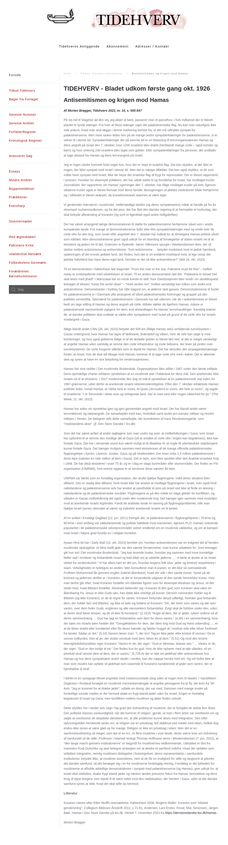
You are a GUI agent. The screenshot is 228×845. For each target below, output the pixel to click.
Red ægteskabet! (22, 237)
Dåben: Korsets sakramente (101, 73)
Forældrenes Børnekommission (23, 274)
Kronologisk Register (25, 140)
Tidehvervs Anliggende (79, 46)
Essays (14, 171)
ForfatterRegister (22, 132)
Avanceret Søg (20, 156)
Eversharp (17, 206)
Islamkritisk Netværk (25, 254)
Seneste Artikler (21, 123)
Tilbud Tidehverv (22, 90)
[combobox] (32, 289)
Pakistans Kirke (21, 245)
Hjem (67, 73)
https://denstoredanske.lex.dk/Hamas (190, 813)
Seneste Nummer (22, 114)
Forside (15, 75)
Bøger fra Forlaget (23, 99)
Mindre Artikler (20, 180)
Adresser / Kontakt (152, 46)
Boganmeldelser (22, 188)
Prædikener (18, 197)
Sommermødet (20, 221)
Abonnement (117, 46)
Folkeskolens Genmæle (27, 262)
